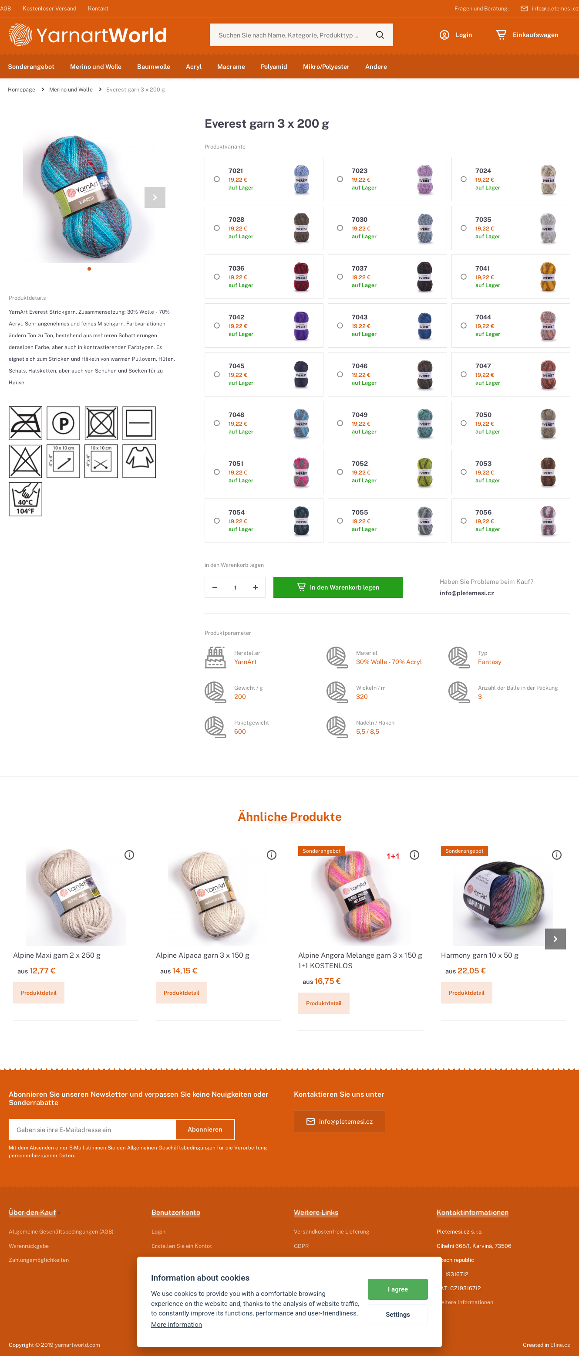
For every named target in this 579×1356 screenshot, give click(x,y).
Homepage (21, 89)
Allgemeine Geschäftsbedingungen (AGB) (61, 1231)
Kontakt (98, 8)
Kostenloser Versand (49, 8)
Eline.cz (560, 1344)
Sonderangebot (31, 66)
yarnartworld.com (77, 1344)
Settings (398, 1315)
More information (176, 1325)
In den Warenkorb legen (338, 587)
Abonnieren (205, 1129)
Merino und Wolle (95, 66)
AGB (5, 8)
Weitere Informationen (465, 1301)
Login (158, 1231)
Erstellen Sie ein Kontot (181, 1245)
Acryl (194, 66)
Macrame (231, 66)
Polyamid (274, 66)
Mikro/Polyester (326, 66)
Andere (376, 66)
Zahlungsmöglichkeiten (39, 1259)
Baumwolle (153, 66)
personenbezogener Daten (41, 1155)
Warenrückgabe (29, 1245)
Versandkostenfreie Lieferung (332, 1231)
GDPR (301, 1245)
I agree (398, 1289)
